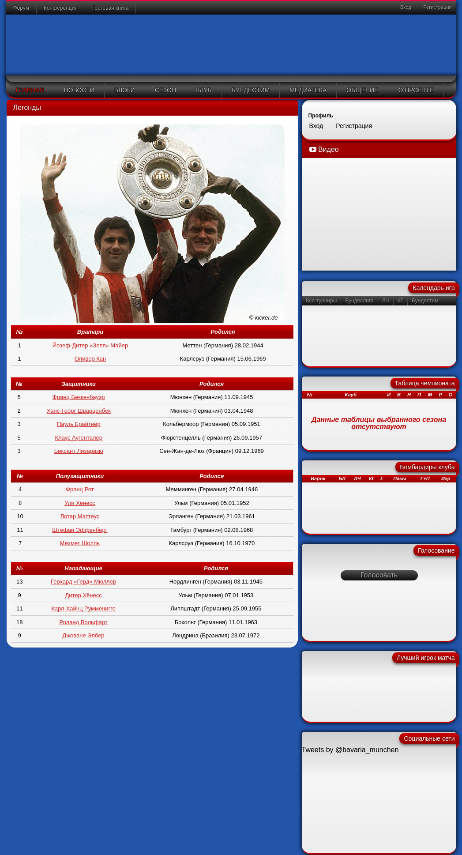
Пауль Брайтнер (78, 424)
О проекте (415, 90)
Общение (362, 90)
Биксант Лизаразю (78, 451)
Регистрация (436, 7)
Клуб (203, 90)
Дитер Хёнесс (83, 595)
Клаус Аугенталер (78, 437)
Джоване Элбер (84, 635)
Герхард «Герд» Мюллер (83, 581)
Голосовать (379, 575)
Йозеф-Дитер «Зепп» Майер (90, 345)
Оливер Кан (90, 358)
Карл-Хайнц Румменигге (83, 608)
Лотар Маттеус (79, 516)
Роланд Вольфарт (84, 622)
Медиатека (308, 90)
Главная (30, 90)
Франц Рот (80, 489)
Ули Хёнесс (79, 503)
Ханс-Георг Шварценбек (79, 410)
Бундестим (251, 90)
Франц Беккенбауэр (79, 397)
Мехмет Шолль (80, 543)
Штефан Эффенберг (79, 530)
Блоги (124, 90)
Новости (79, 90)
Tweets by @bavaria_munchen (350, 749)
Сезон (165, 90)
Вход (405, 7)
